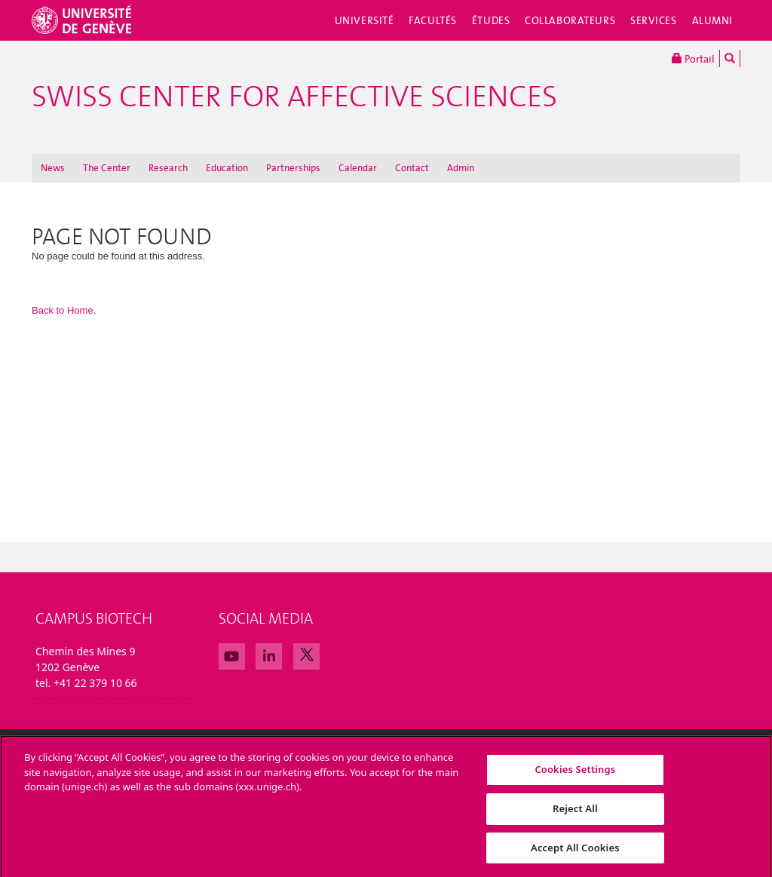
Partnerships (293, 167)
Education (227, 167)
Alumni (712, 21)
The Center (106, 167)
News (53, 167)
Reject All (575, 815)
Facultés (433, 21)
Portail (693, 58)
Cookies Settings (575, 776)
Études (491, 21)
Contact (412, 167)
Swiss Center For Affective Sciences (294, 97)
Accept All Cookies (575, 854)
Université (364, 21)
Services (653, 21)
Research (168, 167)
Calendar (358, 167)
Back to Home (62, 310)
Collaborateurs (570, 21)
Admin (460, 167)
